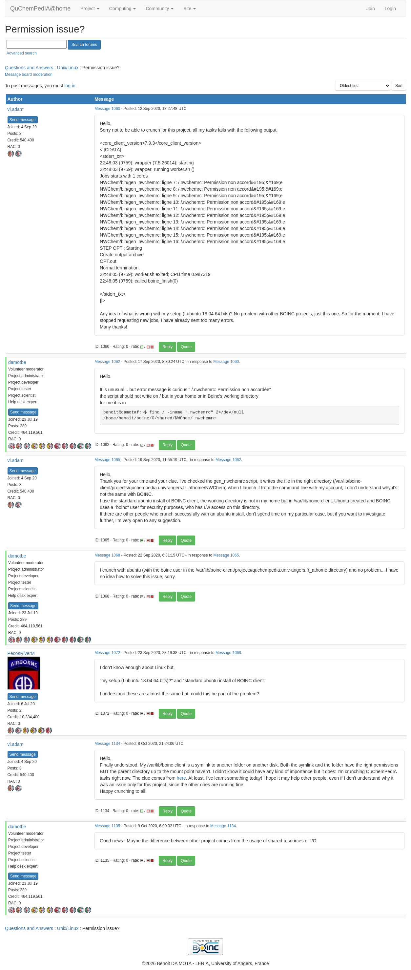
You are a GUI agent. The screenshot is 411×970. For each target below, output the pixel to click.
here (181, 778)
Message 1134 (107, 743)
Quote (186, 347)
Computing (122, 8)
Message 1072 (107, 652)
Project (89, 8)
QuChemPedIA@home (40, 8)
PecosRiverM (21, 653)
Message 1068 (107, 555)
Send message (23, 119)
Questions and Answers (29, 67)
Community (160, 8)
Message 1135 (107, 826)
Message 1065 (107, 459)
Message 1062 (107, 361)
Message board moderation (28, 74)
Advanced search (22, 53)
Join (370, 8)
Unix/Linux (67, 67)
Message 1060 (107, 108)
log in (69, 85)
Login (390, 8)
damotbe (17, 362)
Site (189, 8)
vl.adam (16, 109)
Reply (167, 347)
